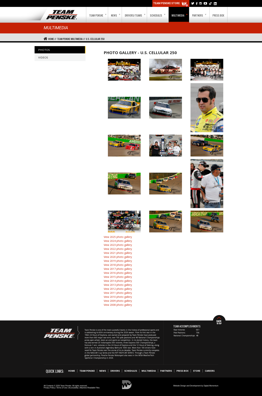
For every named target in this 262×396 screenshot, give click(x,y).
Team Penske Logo (61, 15)
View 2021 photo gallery (118, 253)
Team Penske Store (170, 4)
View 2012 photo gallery (118, 289)
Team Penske (97, 15)
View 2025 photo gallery (118, 237)
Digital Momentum (211, 386)
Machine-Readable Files (90, 388)
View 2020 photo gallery (118, 257)
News (115, 15)
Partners (199, 15)
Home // (52, 39)
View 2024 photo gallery (118, 241)
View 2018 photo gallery (118, 265)
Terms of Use (61, 388)
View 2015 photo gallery (118, 277)
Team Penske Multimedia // (71, 39)
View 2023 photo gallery (118, 245)
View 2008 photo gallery (118, 304)
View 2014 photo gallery (118, 281)
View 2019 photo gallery (118, 261)
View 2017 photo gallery (118, 269)
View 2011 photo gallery (118, 293)
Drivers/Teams (135, 15)
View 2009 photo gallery (118, 300)
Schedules (157, 15)
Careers (210, 370)
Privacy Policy (49, 388)
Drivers (115, 370)
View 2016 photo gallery (118, 273)
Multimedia (180, 15)
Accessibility (73, 388)
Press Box (218, 15)
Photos (44, 50)
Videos (43, 57)
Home (71, 370)
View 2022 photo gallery (118, 249)
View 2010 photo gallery (118, 296)
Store (196, 370)
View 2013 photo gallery (118, 285)
